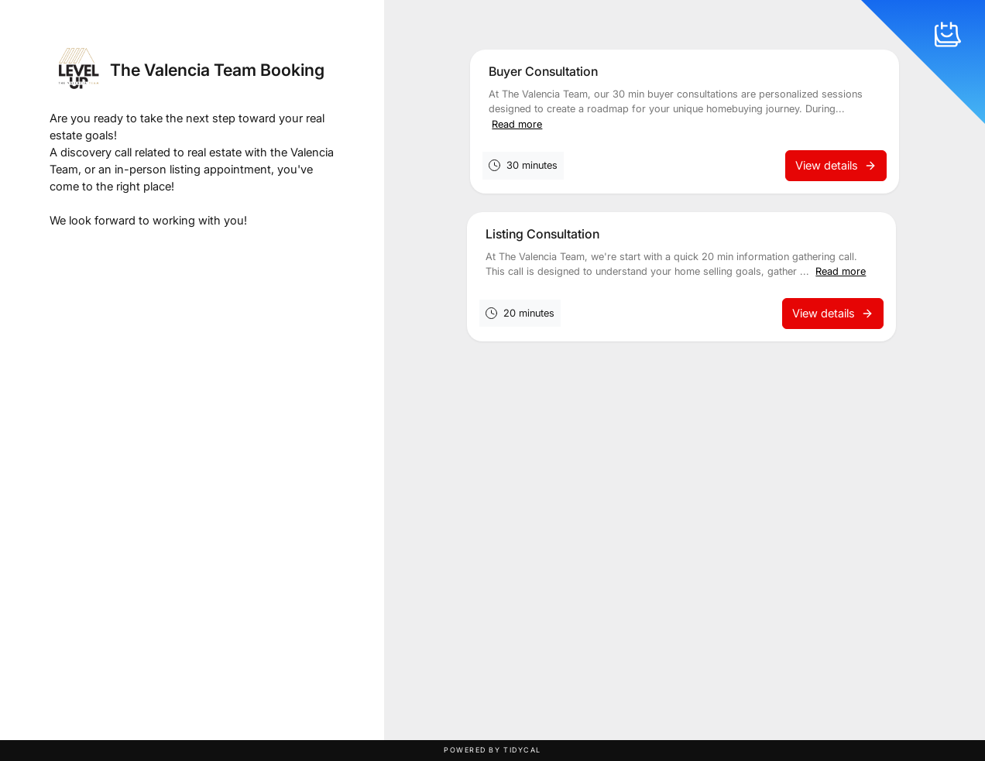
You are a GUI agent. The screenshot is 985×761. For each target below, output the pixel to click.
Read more (517, 124)
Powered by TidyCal (492, 750)
